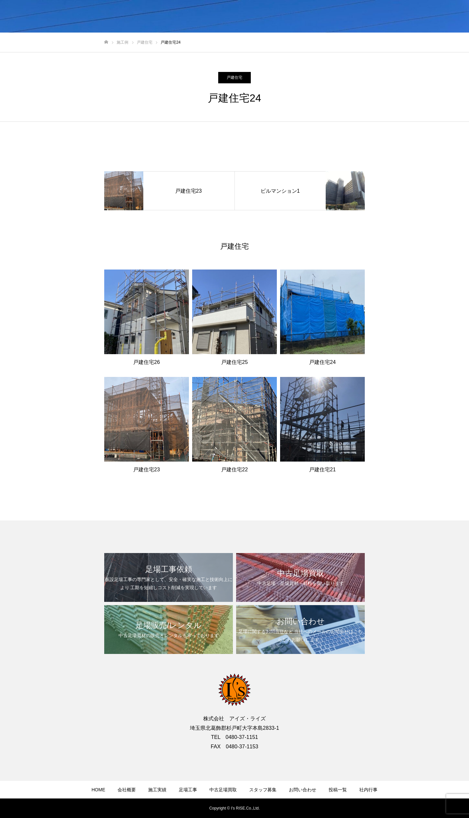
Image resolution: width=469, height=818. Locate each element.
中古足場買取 (223, 789)
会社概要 (127, 789)
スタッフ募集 (263, 789)
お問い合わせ (302, 789)
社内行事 (368, 789)
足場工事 (188, 789)
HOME (98, 789)
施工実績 (157, 789)
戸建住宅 (234, 77)
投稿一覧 (338, 789)
